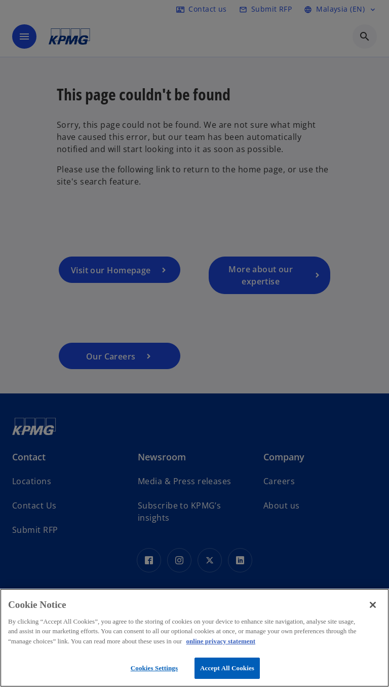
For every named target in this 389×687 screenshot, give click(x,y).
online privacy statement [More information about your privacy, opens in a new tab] (220, 641)
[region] (194, 638)
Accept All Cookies (227, 668)
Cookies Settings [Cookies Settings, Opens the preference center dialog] (154, 668)
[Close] (373, 605)
